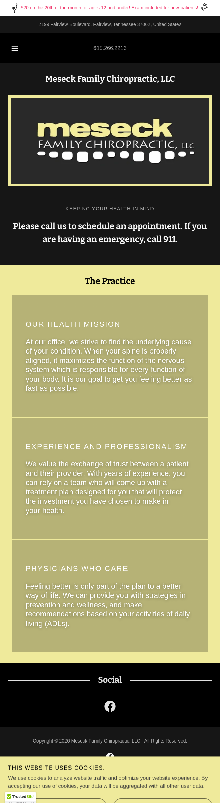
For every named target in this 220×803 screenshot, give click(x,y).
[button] (17, 48)
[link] (110, 708)
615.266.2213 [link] (110, 48)
